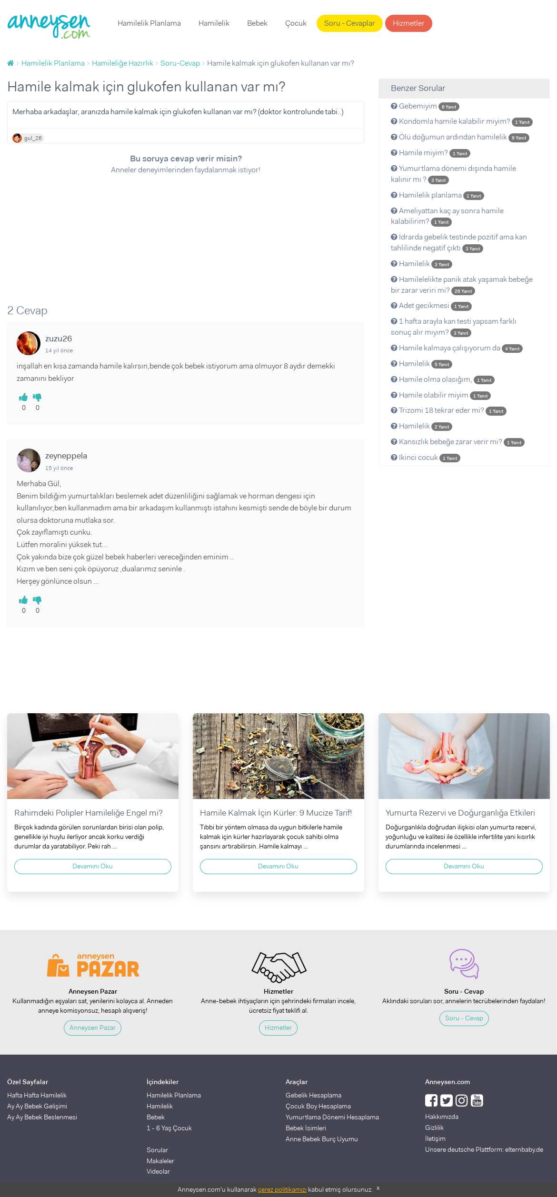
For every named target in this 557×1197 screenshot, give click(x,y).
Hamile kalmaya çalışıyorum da (457, 348)
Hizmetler (409, 23)
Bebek (257, 23)
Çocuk (296, 23)
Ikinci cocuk (425, 457)
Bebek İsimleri (306, 1128)
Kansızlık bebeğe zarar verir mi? (458, 442)
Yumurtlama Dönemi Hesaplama (332, 1117)
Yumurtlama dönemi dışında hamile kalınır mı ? (453, 173)
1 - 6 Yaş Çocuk (169, 1128)
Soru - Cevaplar (349, 23)
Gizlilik (434, 1127)
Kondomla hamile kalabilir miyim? (462, 121)
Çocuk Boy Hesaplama (318, 1106)
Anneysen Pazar (93, 1027)
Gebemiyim (425, 106)
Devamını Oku (92, 866)
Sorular (157, 1150)
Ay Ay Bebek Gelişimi (37, 1106)
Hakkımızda (441, 1116)
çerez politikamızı (282, 1189)
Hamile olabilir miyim (441, 395)
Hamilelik (214, 23)
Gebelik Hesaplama (313, 1095)
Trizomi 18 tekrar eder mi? (449, 410)
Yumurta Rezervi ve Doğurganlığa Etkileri (460, 812)
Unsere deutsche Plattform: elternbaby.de (484, 1149)
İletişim (435, 1138)
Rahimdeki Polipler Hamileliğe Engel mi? (88, 812)
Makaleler (160, 1161)
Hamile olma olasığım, (443, 379)
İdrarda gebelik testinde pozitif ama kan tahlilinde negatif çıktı (459, 242)
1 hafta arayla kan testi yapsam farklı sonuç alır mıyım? (454, 326)
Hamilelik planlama (437, 195)
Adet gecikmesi (431, 305)
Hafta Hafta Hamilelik (37, 1095)
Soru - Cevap (464, 1018)
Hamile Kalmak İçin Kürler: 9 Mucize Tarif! (276, 812)
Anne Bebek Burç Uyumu (322, 1139)
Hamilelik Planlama (149, 23)
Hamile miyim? (430, 153)
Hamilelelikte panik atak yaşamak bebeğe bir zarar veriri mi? (462, 284)
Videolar (158, 1171)
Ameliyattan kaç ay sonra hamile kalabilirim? (447, 216)
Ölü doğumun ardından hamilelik (460, 137)
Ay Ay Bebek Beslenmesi (42, 1117)
